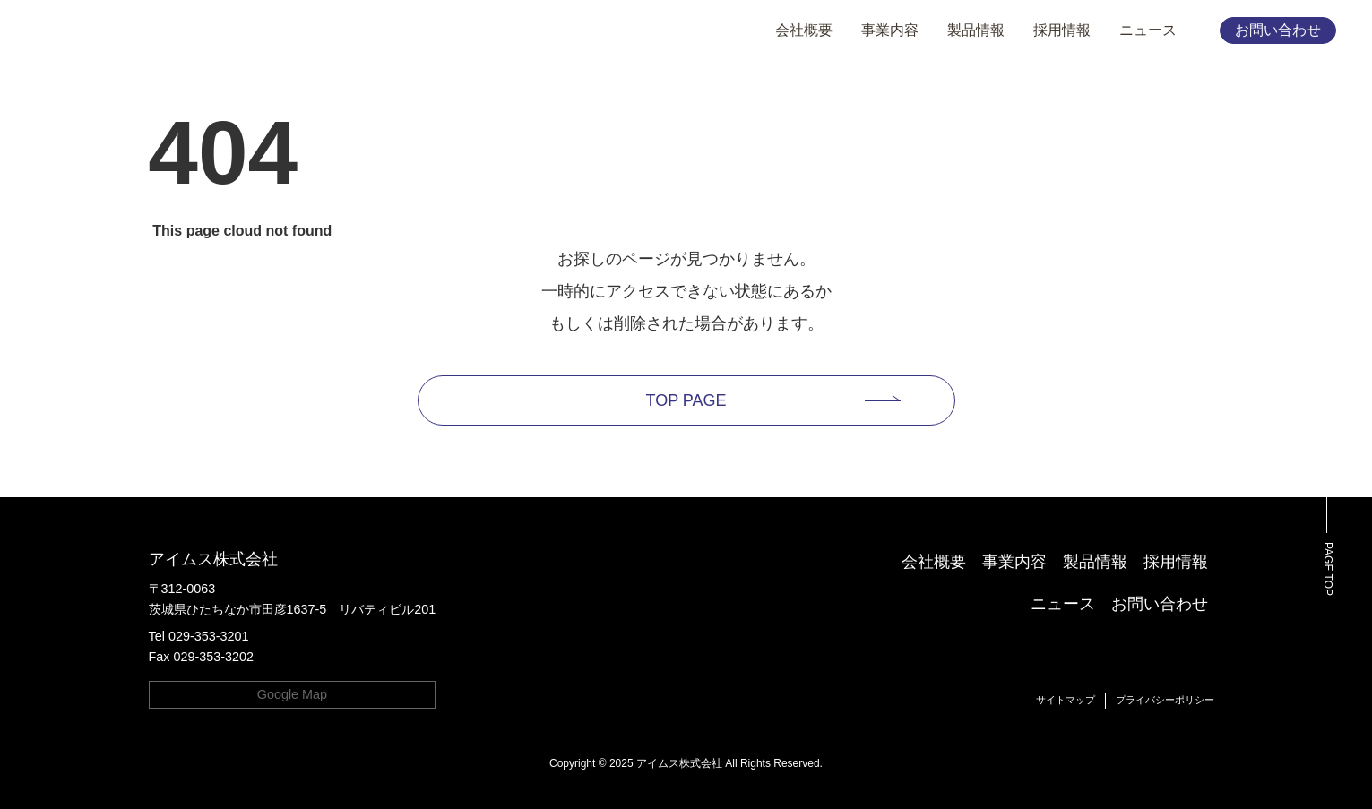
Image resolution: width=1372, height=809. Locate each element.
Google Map (292, 694)
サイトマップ (1065, 699)
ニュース (1148, 30)
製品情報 (976, 30)
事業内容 (890, 30)
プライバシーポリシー (1165, 699)
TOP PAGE (685, 400)
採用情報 (1062, 30)
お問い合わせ (1278, 30)
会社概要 (804, 30)
